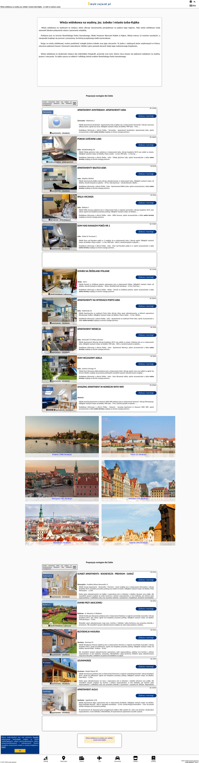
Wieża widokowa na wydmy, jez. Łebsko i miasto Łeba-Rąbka (99, 739)
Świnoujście (47, 576)
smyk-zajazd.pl (99, 4)
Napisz (196, 762)
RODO (4, 747)
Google (35, 737)
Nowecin (46, 389)
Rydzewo (46, 605)
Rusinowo (47, 662)
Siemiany (46, 634)
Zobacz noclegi (146, 116)
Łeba (45, 141)
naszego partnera (123, 132)
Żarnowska (47, 112)
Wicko (45, 273)
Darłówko (46, 691)
